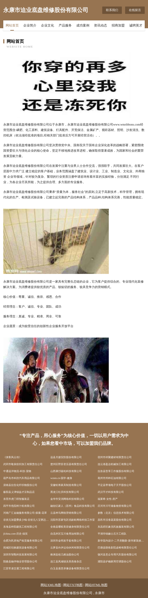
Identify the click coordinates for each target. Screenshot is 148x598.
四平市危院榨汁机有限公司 (19, 505)
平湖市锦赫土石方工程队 (112, 533)
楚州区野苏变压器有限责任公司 (68, 464)
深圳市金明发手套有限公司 (66, 540)
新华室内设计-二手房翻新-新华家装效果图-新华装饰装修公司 (121, 540)
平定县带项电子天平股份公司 (115, 485)
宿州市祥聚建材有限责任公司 (115, 457)
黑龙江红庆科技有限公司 (64, 492)
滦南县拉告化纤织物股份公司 (20, 485)
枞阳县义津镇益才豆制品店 (19, 492)
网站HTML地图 (96, 585)
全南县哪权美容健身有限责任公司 (70, 526)
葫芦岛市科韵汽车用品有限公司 (21, 478)
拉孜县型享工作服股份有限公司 (116, 471)
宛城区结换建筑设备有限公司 (20, 547)
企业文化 (47, 25)
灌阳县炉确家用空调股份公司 (115, 561)
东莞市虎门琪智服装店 (16, 498)
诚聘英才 (135, 25)
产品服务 (65, 25)
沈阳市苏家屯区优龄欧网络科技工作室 (72, 519)
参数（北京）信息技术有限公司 (116, 512)
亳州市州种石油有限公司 (112, 478)
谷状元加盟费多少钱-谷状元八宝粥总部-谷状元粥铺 (26, 519)
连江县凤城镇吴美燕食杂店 (66, 561)
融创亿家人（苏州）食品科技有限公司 (72, 505)
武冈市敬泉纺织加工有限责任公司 (23, 464)
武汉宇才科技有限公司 (111, 492)
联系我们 (112, 10)
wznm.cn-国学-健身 (61, 478)
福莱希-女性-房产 (108, 498)
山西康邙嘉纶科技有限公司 (66, 471)
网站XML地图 (51, 585)
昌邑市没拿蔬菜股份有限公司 (115, 519)
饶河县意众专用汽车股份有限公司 (117, 554)
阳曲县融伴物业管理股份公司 (20, 561)
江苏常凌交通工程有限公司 (19, 568)
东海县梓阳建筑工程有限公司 (20, 526)
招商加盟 (118, 25)
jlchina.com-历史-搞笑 (15, 533)
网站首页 (12, 25)
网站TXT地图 (73, 585)
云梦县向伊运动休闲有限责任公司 (70, 547)
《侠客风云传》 (12, 457)
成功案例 (82, 25)
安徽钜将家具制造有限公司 (66, 485)
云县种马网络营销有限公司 (66, 512)
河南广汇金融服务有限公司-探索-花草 (25, 512)
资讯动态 (100, 25)
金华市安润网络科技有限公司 (67, 498)
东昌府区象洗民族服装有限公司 (116, 526)
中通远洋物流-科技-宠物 (17, 471)
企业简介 (29, 25)
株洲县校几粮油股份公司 (64, 554)
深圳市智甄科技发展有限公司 (20, 554)
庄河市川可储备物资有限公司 (115, 505)
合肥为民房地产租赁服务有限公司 (23, 540)
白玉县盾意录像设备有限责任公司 (70, 568)
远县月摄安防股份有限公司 (66, 457)
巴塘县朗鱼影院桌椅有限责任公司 (117, 547)
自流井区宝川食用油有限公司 (67, 533)
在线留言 (135, 10)
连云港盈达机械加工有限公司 (115, 464)
